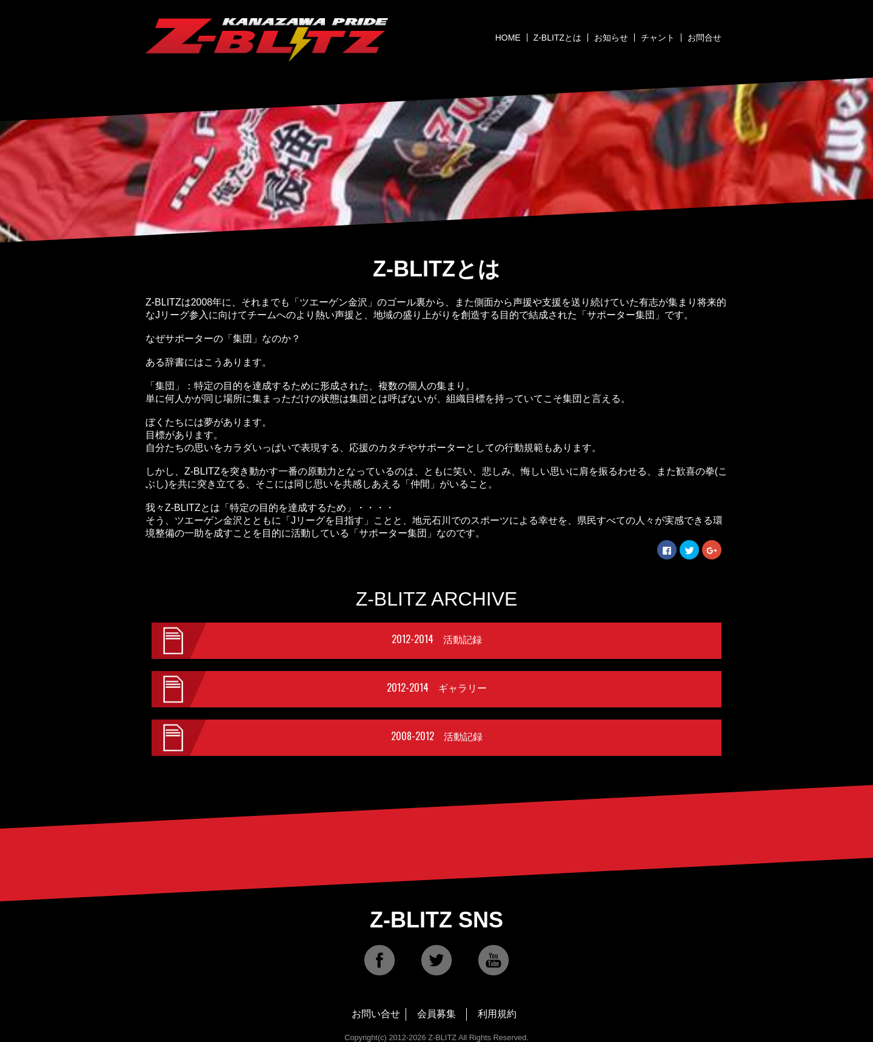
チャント (658, 37)
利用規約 (497, 1014)
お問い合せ (376, 1014)
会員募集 (436, 1014)
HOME (508, 37)
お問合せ (704, 37)
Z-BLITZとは (557, 37)
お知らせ (611, 37)
